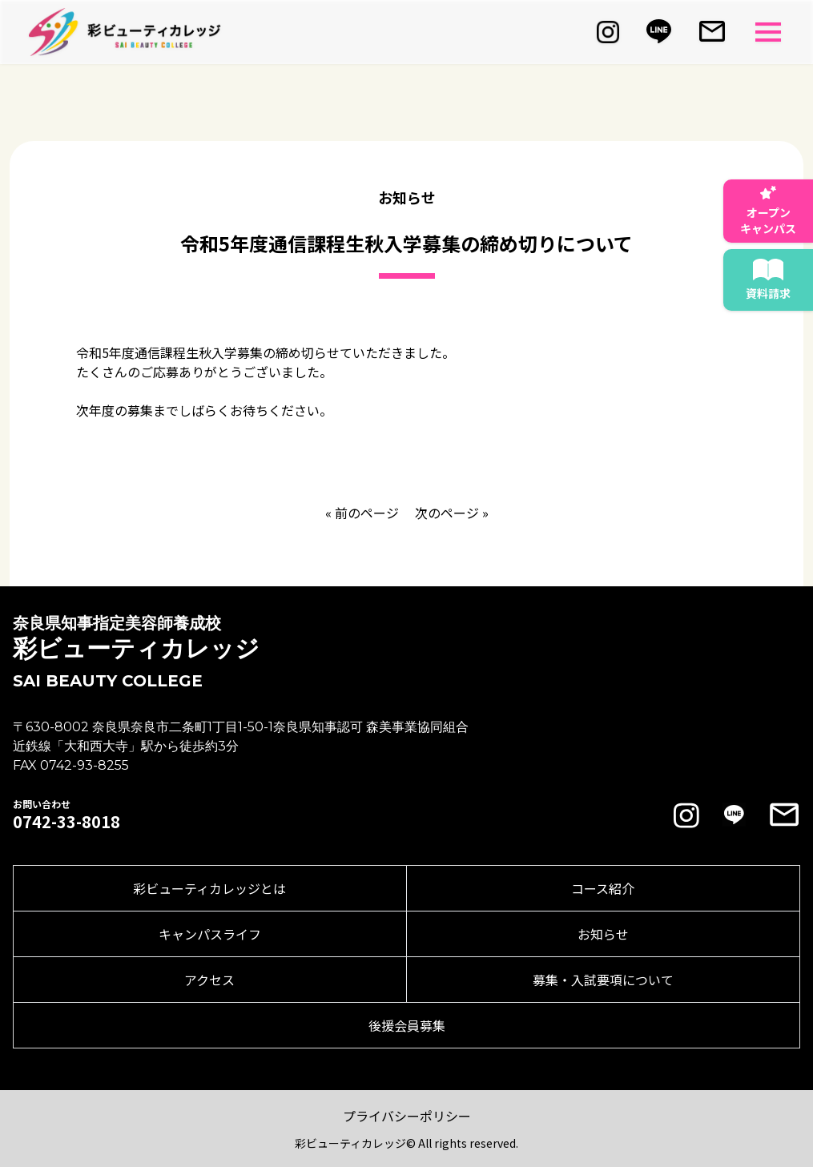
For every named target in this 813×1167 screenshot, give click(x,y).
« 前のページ (362, 512)
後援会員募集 (406, 1025)
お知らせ (603, 934)
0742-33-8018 (66, 822)
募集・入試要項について (603, 979)
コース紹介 (602, 888)
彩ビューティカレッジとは (209, 888)
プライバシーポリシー (407, 1115)
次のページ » (452, 512)
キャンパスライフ (210, 934)
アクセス (209, 979)
